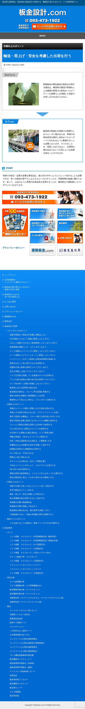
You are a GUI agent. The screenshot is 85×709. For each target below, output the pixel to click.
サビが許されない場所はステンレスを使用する (29, 429)
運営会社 (8, 321)
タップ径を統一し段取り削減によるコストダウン (30, 383)
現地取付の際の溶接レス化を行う (23, 506)
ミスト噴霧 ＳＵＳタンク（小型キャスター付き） (31, 553)
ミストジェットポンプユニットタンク (25, 569)
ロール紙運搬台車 (17, 582)
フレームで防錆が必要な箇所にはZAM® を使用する (31, 425)
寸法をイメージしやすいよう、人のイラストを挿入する (33, 465)
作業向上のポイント (14, 46)
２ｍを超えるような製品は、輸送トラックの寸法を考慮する (34, 523)
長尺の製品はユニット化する (22, 490)
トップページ (10, 275)
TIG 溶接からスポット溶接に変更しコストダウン (30, 339)
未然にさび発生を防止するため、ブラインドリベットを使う (34, 412)
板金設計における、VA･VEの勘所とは (13, 295)
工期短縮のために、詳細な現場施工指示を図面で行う (32, 514)
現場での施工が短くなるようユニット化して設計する (32, 486)
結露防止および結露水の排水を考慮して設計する (30, 445)
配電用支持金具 (16, 619)
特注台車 (11, 577)
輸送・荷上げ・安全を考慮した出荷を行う (27, 494)
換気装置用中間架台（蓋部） (22, 667)
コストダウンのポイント (17, 331)
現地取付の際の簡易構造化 (21, 502)
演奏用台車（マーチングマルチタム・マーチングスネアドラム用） (37, 598)
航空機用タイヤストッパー (21, 659)
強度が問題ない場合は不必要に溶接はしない (28, 335)
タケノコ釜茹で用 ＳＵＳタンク (23, 557)
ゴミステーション (17, 627)
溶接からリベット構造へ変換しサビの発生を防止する (32, 408)
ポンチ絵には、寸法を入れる (22, 453)
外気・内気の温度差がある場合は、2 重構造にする (31, 441)
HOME (8, 65)
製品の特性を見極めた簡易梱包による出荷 (27, 396)
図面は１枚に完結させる (20, 457)
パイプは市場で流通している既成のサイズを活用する (32, 375)
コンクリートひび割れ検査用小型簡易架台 (27, 643)
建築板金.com (10, 316)
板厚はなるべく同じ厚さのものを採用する (27, 363)
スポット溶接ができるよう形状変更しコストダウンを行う (33, 343)
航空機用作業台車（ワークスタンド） (25, 590)
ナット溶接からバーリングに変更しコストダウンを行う (33, 351)
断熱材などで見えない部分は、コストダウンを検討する (33, 400)
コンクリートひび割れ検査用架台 (23, 639)
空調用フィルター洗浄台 (20, 614)
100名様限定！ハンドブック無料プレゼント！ (17, 281)
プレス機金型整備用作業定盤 (22, 655)
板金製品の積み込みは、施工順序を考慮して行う (30, 510)
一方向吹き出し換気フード (21, 631)
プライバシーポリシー (14, 311)
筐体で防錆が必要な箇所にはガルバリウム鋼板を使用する (33, 420)
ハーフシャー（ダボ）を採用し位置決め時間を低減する (33, 359)
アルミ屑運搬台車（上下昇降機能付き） (26, 586)
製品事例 (8, 528)
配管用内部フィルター (19, 679)
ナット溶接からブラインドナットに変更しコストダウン (33, 355)
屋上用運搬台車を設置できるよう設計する (27, 498)
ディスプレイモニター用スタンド (23, 610)
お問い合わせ (10, 307)
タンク (10, 532)
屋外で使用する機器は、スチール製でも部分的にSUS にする (35, 416)
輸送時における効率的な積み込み (23, 388)
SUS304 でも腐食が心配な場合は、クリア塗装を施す (32, 433)
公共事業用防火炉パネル (20, 635)
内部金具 (13, 675)
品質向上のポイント (15, 404)
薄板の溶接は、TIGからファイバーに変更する (29, 437)
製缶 (9, 606)
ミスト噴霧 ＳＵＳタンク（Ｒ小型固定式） (28, 544)
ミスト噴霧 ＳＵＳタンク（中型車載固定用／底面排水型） (34, 540)
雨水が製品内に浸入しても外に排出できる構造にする (32, 477)
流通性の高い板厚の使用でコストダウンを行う (29, 367)
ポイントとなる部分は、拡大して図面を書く (28, 461)
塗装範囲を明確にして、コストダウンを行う (28, 347)
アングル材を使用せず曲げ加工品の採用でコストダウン (33, 379)
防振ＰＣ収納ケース (18, 623)
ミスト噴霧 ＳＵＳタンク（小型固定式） (27, 549)
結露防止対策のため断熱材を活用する (25, 449)
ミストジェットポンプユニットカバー (25, 565)
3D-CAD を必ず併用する (20, 469)
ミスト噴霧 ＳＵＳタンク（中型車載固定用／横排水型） (33, 536)
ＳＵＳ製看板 (15, 692)
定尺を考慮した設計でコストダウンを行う (27, 371)
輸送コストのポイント (16, 519)
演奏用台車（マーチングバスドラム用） (26, 602)
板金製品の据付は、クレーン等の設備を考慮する (30, 392)
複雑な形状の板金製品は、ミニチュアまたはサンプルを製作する (36, 473)
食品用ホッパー (16, 688)
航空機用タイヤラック (19, 684)
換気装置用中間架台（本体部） (22, 663)
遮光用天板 (14, 696)
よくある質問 (10, 302)
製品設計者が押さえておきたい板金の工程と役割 (17, 288)
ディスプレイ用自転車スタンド (22, 671)
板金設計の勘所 (18, 65)
